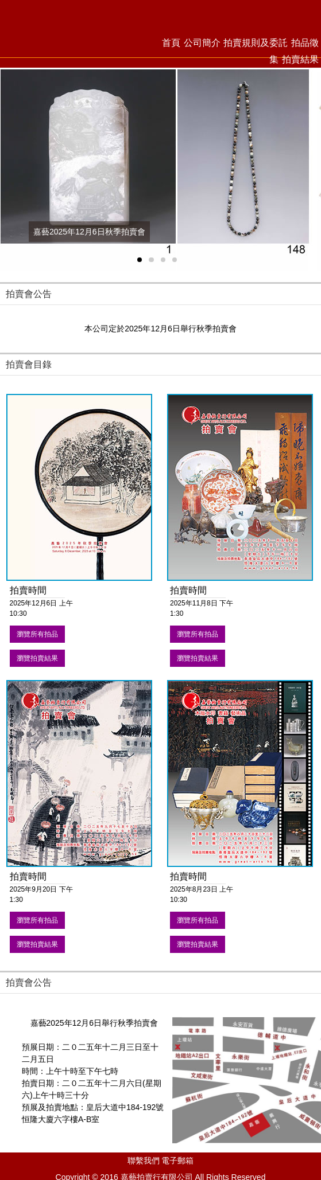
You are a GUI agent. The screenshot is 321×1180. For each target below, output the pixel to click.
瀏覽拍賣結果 (37, 658)
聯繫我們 (143, 1160)
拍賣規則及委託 (255, 43)
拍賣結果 (300, 59)
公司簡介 (202, 43)
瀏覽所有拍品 (37, 634)
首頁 (171, 43)
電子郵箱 (177, 1160)
